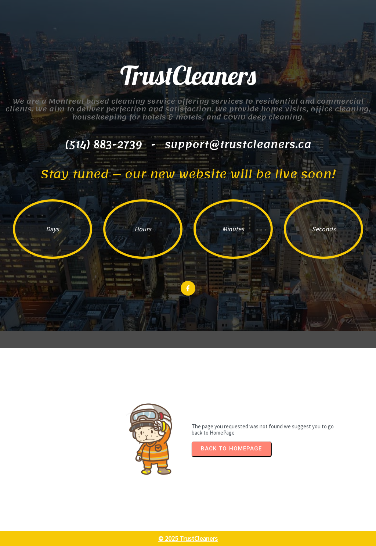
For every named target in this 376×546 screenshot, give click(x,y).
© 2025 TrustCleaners (188, 538)
